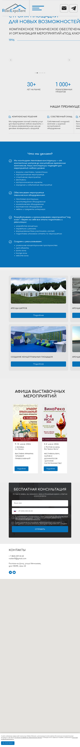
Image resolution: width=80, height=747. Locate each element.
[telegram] (10, 572)
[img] (38, 291)
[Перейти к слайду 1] (35, 72)
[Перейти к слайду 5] (42, 72)
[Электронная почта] (14, 572)
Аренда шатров (19, 308)
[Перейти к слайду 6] (44, 72)
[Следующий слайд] (69, 60)
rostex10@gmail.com (17, 559)
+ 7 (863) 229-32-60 (16, 556)
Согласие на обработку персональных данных (28, 737)
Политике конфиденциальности (27, 519)
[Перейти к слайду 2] (37, 72)
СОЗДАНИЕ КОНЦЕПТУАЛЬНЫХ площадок (32, 357)
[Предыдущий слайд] (11, 60)
